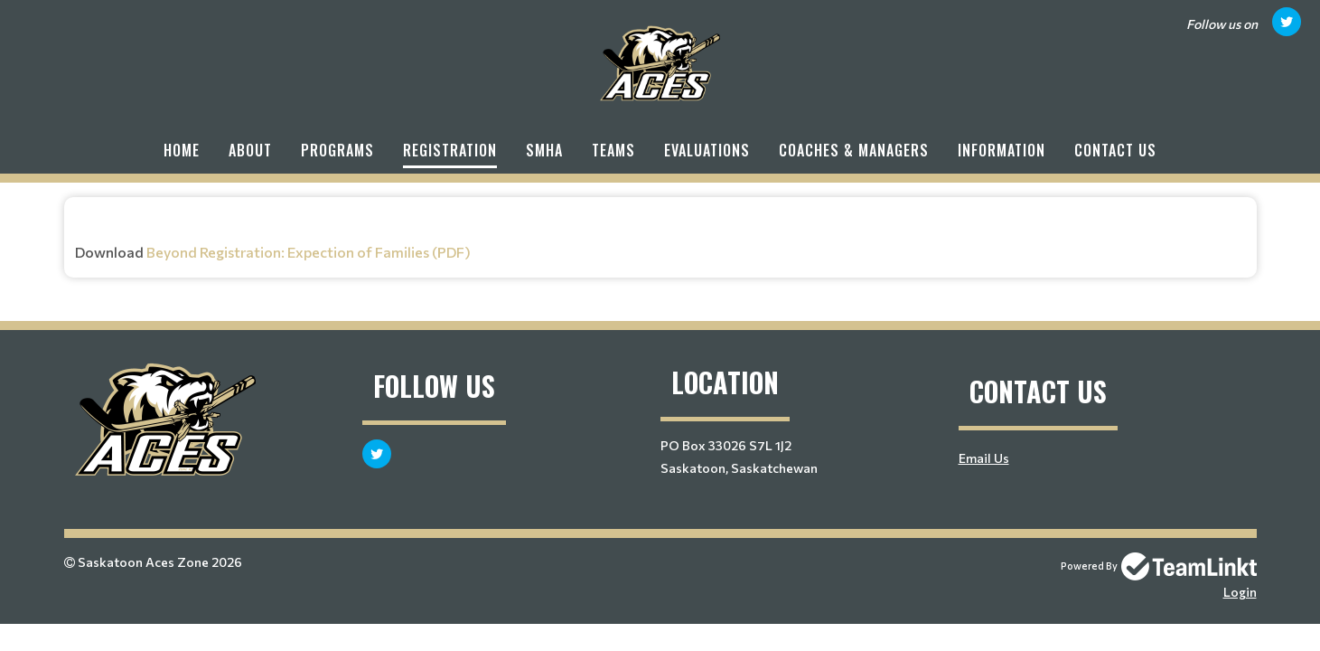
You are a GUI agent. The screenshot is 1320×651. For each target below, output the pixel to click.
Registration (450, 150)
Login (1240, 591)
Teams (613, 150)
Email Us (984, 458)
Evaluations (707, 150)
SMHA (544, 150)
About (250, 150)
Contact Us (1115, 150)
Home (182, 150)
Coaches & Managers (854, 150)
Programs (337, 150)
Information (1001, 150)
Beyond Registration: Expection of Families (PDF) (308, 251)
